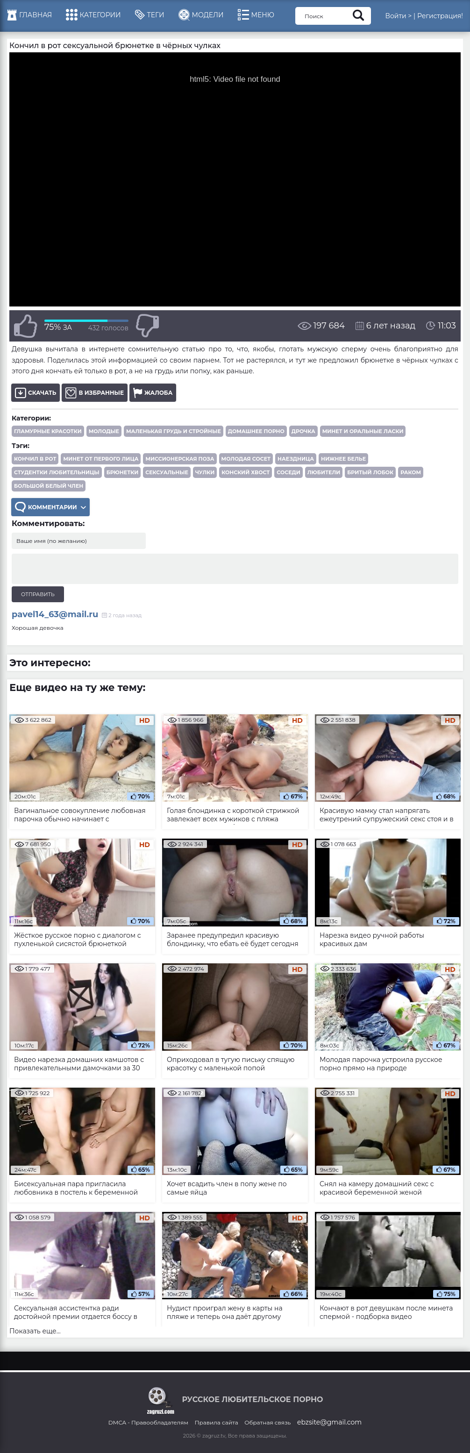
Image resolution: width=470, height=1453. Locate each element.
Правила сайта (216, 1422)
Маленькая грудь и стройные (173, 431)
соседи (288, 472)
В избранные (94, 392)
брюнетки (123, 472)
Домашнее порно (256, 431)
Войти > (398, 16)
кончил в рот (35, 459)
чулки (204, 472)
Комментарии (50, 507)
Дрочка (303, 431)
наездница (296, 459)
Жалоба (152, 392)
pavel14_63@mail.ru (55, 614)
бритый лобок (370, 472)
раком (410, 472)
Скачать (35, 392)
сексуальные (166, 472)
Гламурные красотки (48, 431)
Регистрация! (440, 16)
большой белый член (48, 486)
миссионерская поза (179, 459)
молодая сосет (246, 459)
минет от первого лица (100, 459)
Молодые (104, 431)
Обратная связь (267, 1422)
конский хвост (245, 472)
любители (323, 472)
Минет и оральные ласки (363, 431)
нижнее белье (343, 459)
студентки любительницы (57, 472)
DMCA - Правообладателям (148, 1422)
